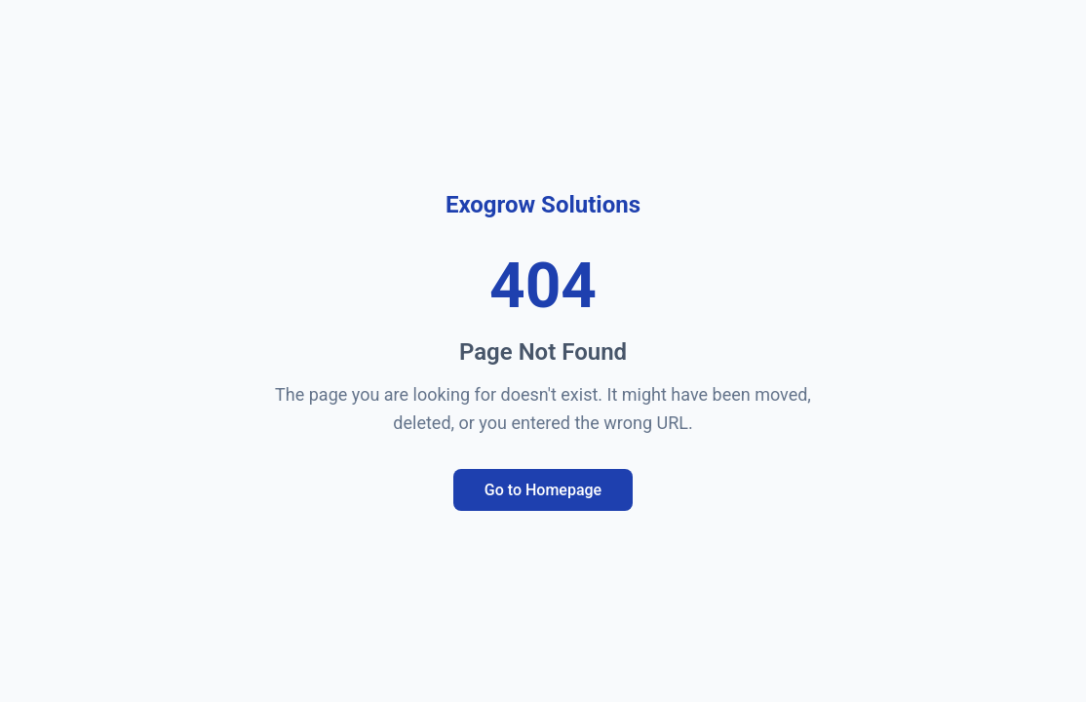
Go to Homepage (543, 490)
